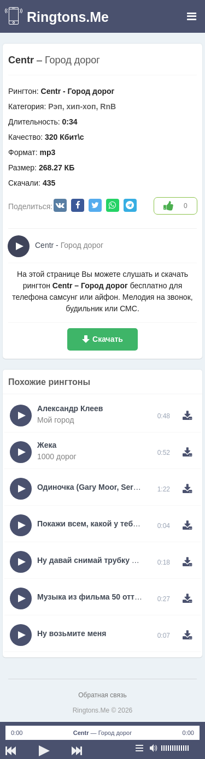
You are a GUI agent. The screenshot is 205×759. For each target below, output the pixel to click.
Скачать (107, 339)
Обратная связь (102, 695)
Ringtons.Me (68, 17)
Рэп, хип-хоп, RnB (82, 106)
